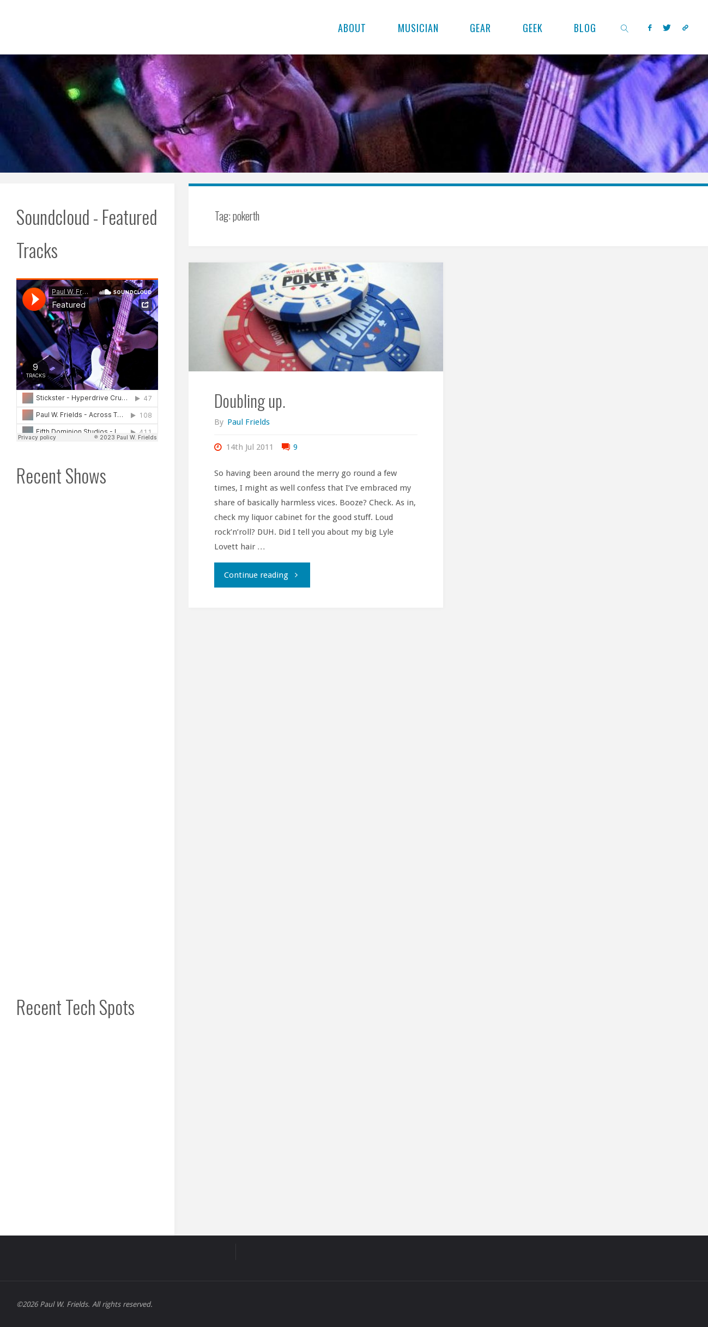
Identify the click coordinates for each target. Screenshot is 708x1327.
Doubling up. (250, 400)
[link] (625, 27)
